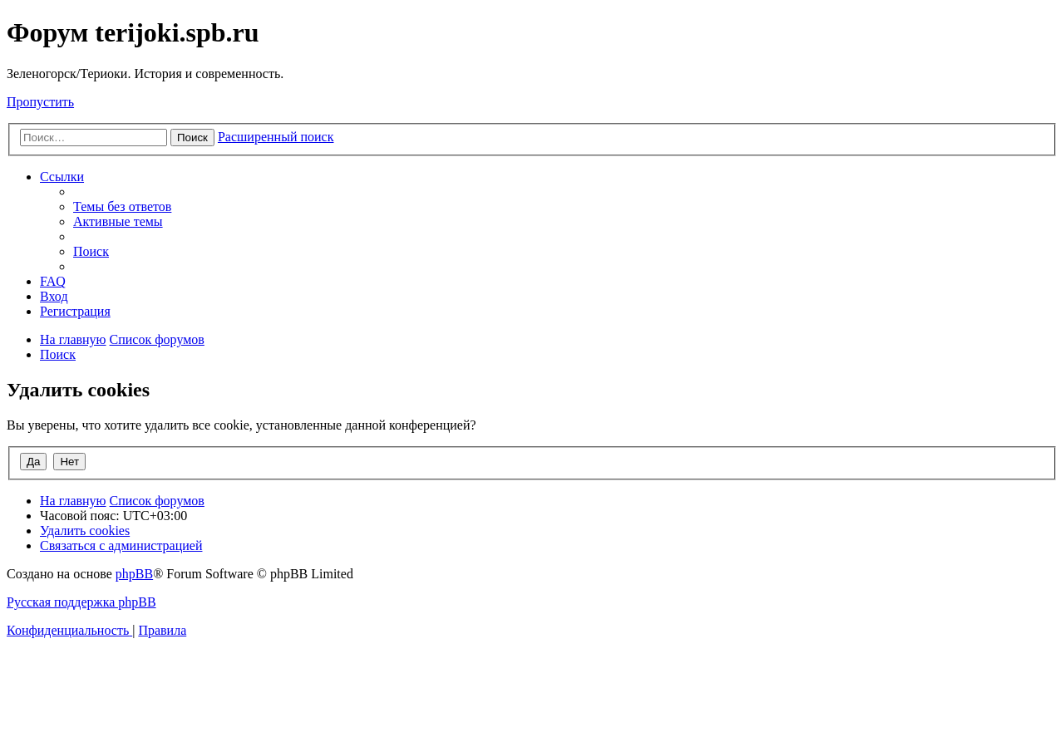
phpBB (134, 574)
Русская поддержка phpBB (81, 602)
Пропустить (40, 102)
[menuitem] (122, 206)
